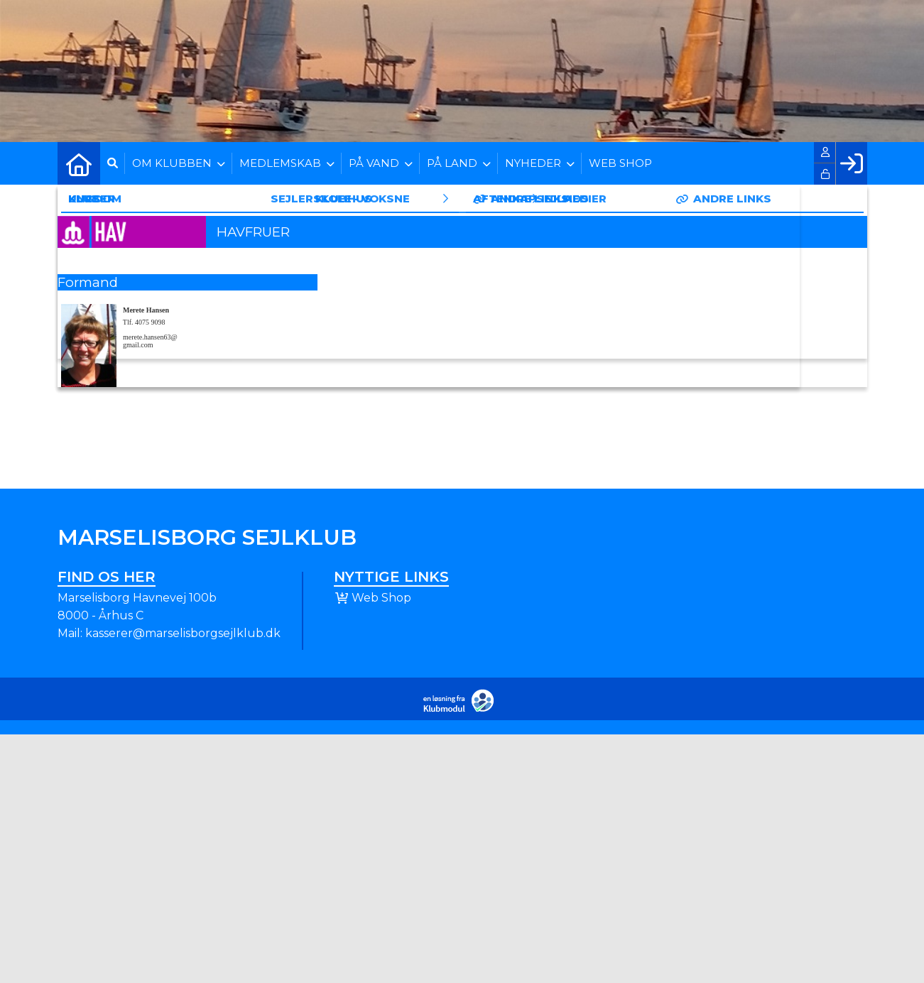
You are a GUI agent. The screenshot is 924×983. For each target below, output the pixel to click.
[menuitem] (79, 163)
